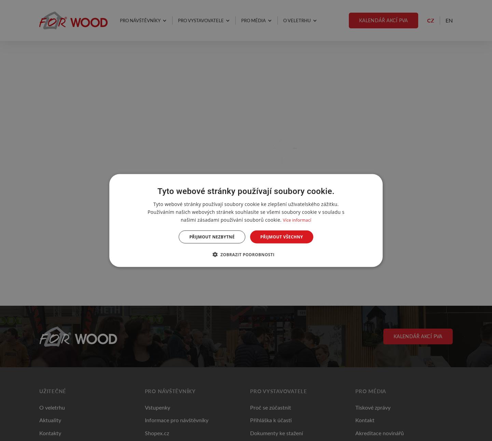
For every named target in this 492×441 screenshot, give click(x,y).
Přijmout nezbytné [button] (212, 237)
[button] (246, 254)
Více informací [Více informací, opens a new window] (297, 220)
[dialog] (246, 220)
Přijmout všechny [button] (281, 237)
